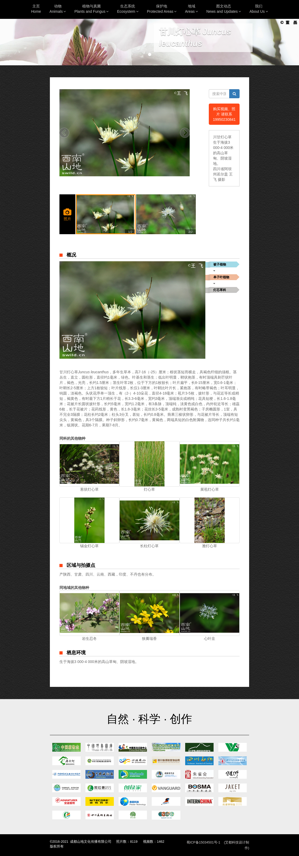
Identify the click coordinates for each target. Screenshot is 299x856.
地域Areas (191, 9)
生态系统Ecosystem (127, 9)
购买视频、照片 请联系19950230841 (224, 114)
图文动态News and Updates (223, 9)
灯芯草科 (219, 290)
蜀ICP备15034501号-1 (203, 842)
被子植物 (219, 264)
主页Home (36, 9)
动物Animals (58, 9)
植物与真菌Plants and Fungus (91, 9)
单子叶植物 (221, 277)
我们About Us (258, 9)
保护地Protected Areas (162, 9)
